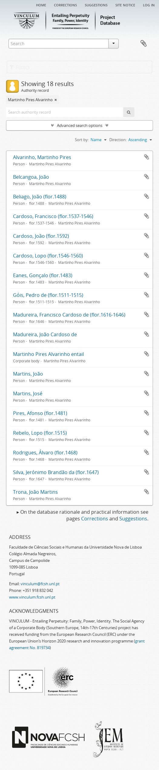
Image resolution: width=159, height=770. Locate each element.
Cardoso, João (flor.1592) (41, 236)
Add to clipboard (147, 157)
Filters (20, 67)
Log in (149, 4)
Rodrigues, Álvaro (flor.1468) (45, 452)
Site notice (125, 4)
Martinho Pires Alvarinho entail (48, 354)
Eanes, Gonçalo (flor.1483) (42, 275)
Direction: (118, 139)
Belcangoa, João (31, 177)
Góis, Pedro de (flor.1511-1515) (48, 295)
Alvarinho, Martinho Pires (42, 157)
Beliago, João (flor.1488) (39, 196)
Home (41, 4)
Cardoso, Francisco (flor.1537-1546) (53, 216)
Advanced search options (79, 125)
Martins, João (28, 373)
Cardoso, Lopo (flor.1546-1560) (48, 255)
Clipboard (143, 43)
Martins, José (27, 393)
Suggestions (96, 4)
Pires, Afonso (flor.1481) (40, 413)
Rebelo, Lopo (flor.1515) (40, 433)
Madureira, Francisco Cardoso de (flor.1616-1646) (69, 314)
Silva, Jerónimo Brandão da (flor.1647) (56, 472)
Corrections (65, 4)
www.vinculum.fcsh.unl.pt (32, 597)
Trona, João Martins (35, 492)
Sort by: (82, 139)
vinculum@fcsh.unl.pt (40, 583)
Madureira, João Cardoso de (45, 334)
